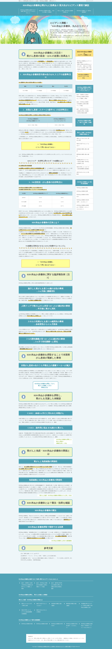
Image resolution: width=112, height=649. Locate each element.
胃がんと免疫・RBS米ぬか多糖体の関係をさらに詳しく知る (56, 495)
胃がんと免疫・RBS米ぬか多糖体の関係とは (84, 133)
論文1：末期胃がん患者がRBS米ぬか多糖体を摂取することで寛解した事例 (83, 96)
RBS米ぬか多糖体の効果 (82, 191)
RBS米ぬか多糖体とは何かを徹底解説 (61, 540)
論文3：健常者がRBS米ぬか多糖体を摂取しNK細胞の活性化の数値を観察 (83, 111)
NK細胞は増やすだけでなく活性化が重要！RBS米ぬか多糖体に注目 (83, 161)
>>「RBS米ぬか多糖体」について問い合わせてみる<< (45, 145)
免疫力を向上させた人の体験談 (83, 173)
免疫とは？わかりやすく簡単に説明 (83, 139)
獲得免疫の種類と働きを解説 (83, 155)
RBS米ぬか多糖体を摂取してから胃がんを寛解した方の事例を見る (45, 385)
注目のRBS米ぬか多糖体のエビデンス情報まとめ (84, 53)
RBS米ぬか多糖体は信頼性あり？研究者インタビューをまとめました (83, 207)
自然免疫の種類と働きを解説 (83, 150)
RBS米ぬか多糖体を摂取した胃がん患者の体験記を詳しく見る (64, 441)
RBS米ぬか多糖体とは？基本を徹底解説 (84, 182)
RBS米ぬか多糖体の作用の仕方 (83, 195)
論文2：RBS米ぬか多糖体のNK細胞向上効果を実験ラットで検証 (83, 103)
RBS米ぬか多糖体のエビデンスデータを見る (83, 76)
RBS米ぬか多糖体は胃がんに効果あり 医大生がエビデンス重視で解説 (54, 646)
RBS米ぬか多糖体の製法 (82, 187)
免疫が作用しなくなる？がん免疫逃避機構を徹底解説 (83, 167)
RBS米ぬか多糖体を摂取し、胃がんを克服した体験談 (84, 122)
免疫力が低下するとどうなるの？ (83, 144)
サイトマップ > (89, 0)
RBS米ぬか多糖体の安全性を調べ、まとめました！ (83, 200)
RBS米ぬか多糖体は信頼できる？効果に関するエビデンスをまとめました (84, 89)
